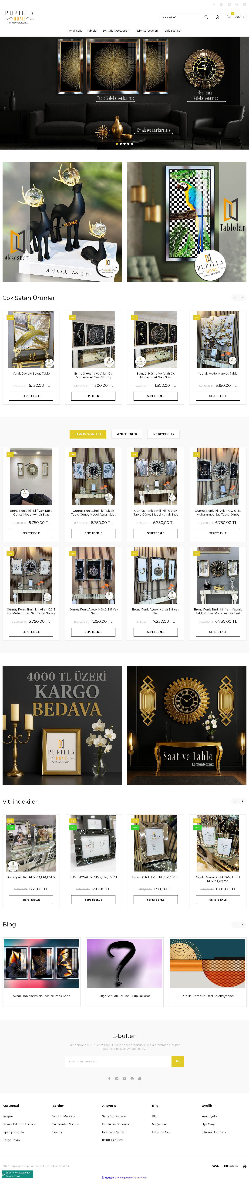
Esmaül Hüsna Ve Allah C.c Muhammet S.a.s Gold (156, 375)
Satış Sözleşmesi (114, 1116)
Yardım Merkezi (63, 1116)
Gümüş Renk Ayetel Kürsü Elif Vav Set (93, 611)
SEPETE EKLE (31, 396)
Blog (155, 1116)
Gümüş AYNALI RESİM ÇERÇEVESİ (31, 877)
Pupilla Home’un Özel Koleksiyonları (208, 996)
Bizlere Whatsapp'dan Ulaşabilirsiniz (16, 1174)
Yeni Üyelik (209, 1116)
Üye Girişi (208, 1124)
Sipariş (57, 1132)
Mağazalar (159, 1124)
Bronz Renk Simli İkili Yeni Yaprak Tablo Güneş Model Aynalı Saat (218, 611)
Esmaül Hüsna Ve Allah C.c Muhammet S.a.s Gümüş (93, 375)
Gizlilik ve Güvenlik (115, 1124)
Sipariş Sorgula (13, 1132)
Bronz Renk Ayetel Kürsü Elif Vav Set (155, 611)
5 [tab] (132, 144)
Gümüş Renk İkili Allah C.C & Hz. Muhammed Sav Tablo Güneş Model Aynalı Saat (218, 512)
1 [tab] (117, 144)
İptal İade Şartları (114, 1132)
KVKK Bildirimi (112, 1140)
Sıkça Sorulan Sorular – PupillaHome (125, 996)
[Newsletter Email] (124, 1061)
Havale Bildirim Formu (19, 1124)
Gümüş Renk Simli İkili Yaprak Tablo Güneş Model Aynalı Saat (155, 512)
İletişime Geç (161, 1132)
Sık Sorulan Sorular (65, 1124)
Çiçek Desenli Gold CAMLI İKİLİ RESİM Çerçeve (218, 879)
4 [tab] (128, 144)
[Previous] (7, 93)
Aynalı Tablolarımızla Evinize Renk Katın (42, 996)
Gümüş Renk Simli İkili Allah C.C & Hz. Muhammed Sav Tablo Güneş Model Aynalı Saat (31, 611)
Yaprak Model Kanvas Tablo (218, 373)
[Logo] (19, 17)
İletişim (8, 1116)
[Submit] (178, 1061)
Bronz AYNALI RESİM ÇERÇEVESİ (155, 877)
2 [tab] (121, 144)
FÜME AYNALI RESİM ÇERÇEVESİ (93, 877)
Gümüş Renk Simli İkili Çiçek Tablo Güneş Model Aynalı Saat (93, 512)
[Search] (185, 17)
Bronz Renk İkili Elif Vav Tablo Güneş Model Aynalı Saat (31, 512)
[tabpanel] (124, 93)
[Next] (242, 93)
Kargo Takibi (12, 1140)
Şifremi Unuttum (214, 1132)
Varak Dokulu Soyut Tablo (31, 373)
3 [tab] (124, 144)
